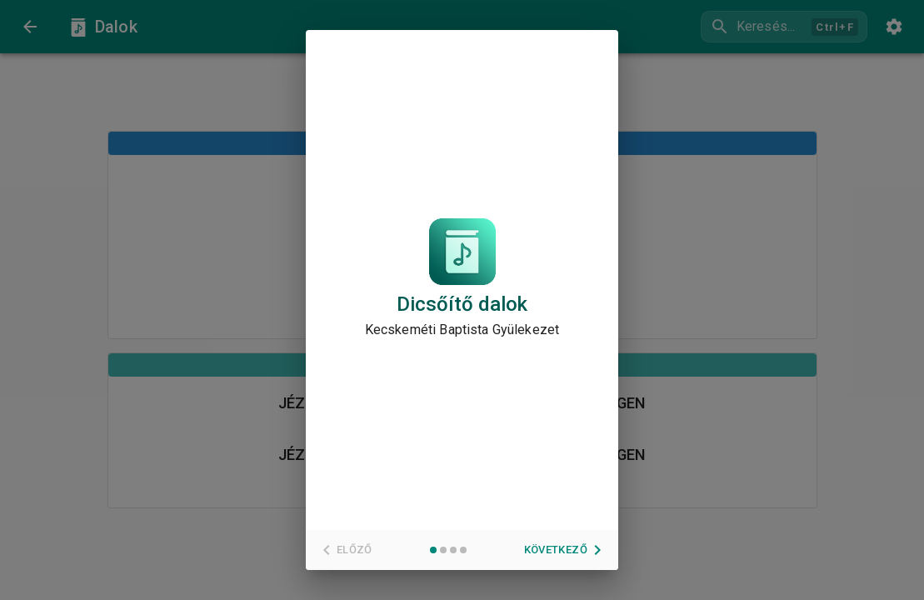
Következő (566, 550)
